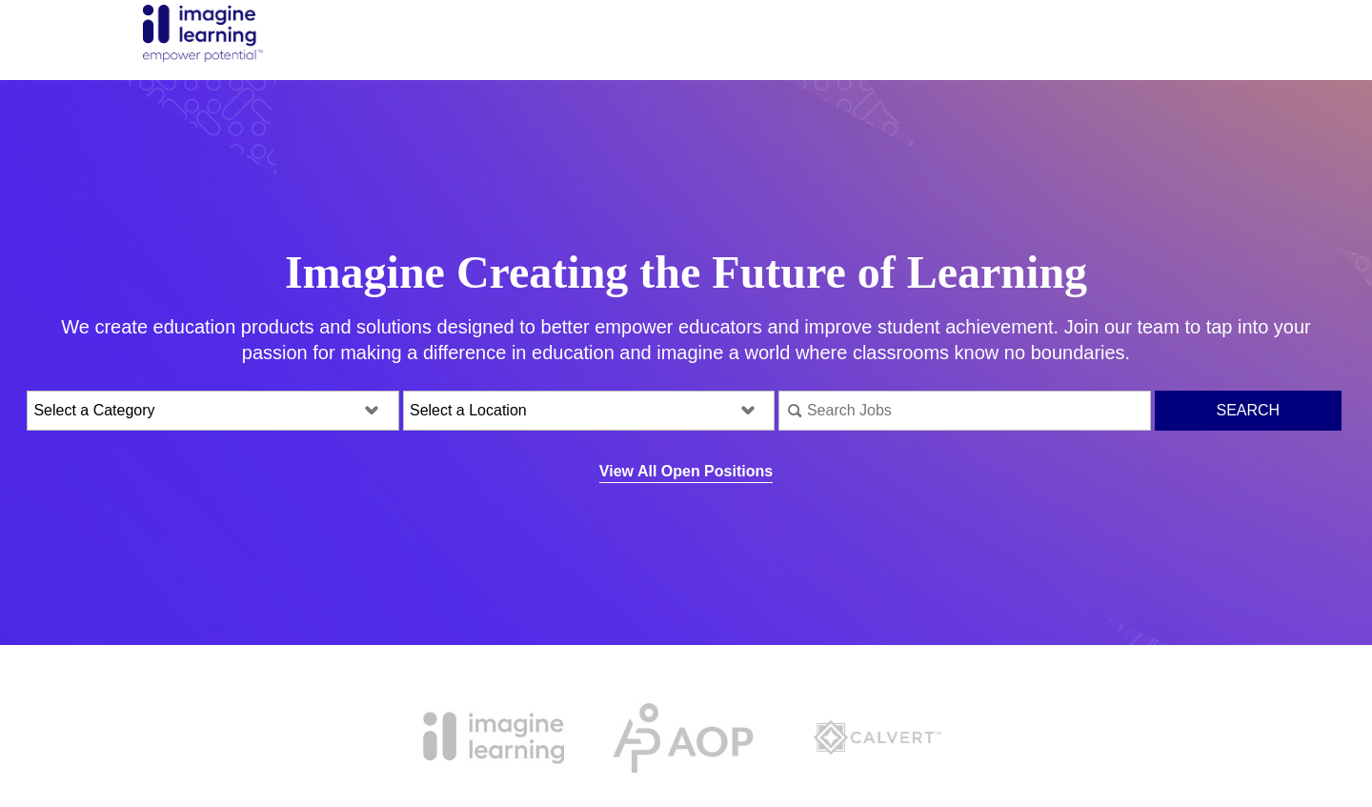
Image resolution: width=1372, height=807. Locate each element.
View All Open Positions (686, 471)
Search (1248, 410)
